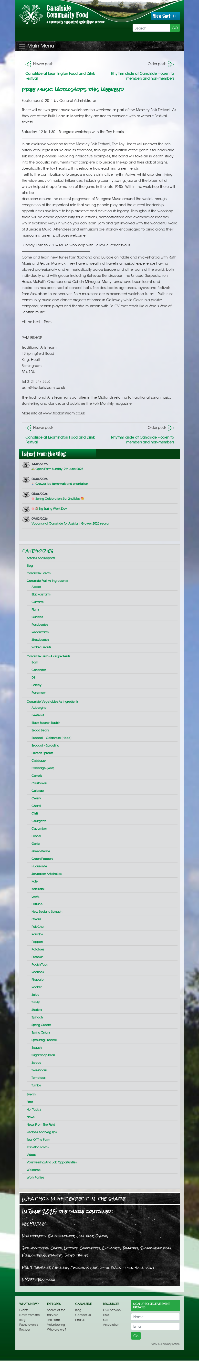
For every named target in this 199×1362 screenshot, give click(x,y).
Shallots (36, 1009)
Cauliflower (39, 783)
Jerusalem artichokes (46, 874)
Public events (28, 1324)
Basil (34, 662)
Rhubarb (37, 979)
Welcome (34, 1170)
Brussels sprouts (42, 753)
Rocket (36, 987)
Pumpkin (37, 957)
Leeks (35, 896)
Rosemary (38, 692)
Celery (36, 798)
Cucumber (39, 828)
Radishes (37, 972)
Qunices (37, 617)
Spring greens (41, 1025)
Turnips (36, 1085)
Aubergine (38, 707)
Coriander (38, 670)
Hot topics (34, 1109)
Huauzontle (39, 866)
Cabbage (38, 760)
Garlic (35, 843)
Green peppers (42, 858)
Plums (35, 609)
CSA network (112, 1310)
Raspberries (39, 624)
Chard (36, 806)
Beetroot (37, 715)
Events (31, 1094)
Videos (31, 1154)
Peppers (37, 942)
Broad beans (40, 730)
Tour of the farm (38, 1139)
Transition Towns (38, 1147)
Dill (33, 677)
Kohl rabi (37, 889)
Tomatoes (38, 1077)
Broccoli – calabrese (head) (51, 738)
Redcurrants (40, 632)
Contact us (83, 1315)
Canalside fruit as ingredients (47, 580)
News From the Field (41, 1124)
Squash (36, 1047)
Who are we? (56, 1329)
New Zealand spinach (46, 911)
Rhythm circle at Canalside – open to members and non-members (142, 76)
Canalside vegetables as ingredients (52, 701)
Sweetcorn (39, 1070)
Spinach (37, 1017)
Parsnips (37, 934)
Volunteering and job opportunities (52, 1162)
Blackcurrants (41, 594)
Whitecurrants (41, 647)
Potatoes (37, 949)
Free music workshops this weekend (73, 89)
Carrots (36, 775)
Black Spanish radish (45, 722)
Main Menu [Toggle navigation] (36, 46)
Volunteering (56, 1324)
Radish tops (39, 964)
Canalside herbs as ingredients (48, 656)
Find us (79, 1319)
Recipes (25, 1329)
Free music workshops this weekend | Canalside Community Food (70, 20)
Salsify (35, 1002)
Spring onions (40, 1032)
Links (106, 1315)
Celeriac (37, 790)
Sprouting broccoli (44, 1040)
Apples (36, 587)
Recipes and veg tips (42, 1132)
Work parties (35, 1177)
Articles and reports (41, 558)
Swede (36, 1062)
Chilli (34, 813)
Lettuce (36, 904)
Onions (36, 919)
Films (30, 1102)
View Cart (165, 16)
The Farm (53, 1319)
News (30, 1117)
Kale (34, 881)
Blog (30, 565)
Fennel (36, 836)
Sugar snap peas (43, 1055)
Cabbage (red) (42, 768)
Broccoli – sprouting (45, 745)
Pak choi (37, 926)
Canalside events (39, 573)
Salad (35, 994)
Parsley (36, 685)
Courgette (38, 821)
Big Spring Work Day (48, 508)
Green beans (40, 851)
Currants (37, 602)
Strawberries (40, 639)
